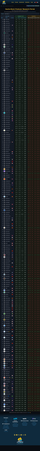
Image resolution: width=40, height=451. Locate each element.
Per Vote (22, 17)
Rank (2, 17)
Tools (32, 2)
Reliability (27, 2)
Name (6, 17)
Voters (19, 17)
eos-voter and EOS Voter (32, 11)
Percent (25, 17)
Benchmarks (21, 2)
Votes (12, 2)
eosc (27, 11)
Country (12, 17)
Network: (2, 13)
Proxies (16, 2)
